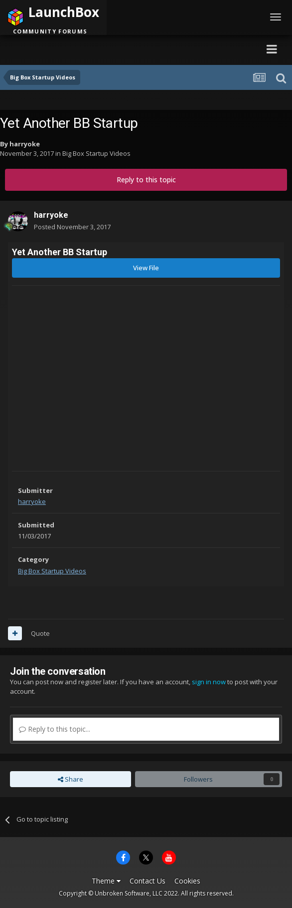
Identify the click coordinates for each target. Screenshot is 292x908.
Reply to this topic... (54, 729)
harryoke (24, 143)
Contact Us (147, 881)
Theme (106, 881)
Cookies (187, 881)
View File (146, 267)
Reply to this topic (146, 179)
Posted (72, 226)
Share (70, 779)
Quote (40, 633)
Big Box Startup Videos (96, 153)
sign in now (209, 681)
